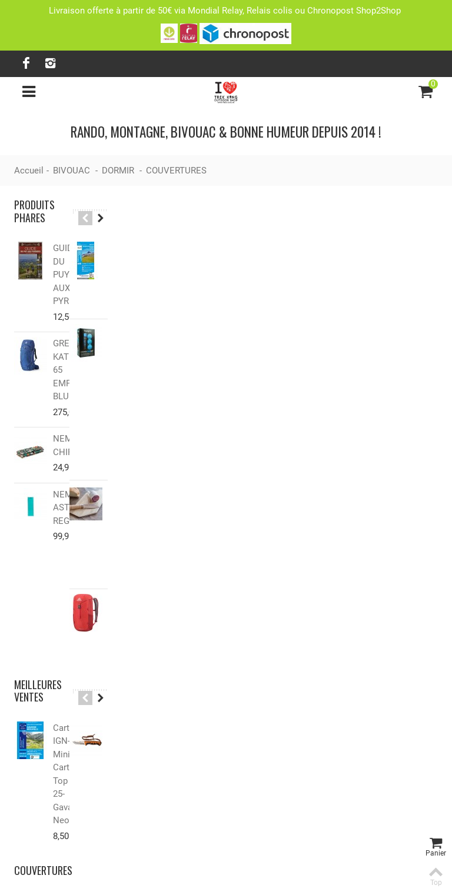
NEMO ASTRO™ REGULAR (72, 467)
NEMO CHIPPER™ (73, 406)
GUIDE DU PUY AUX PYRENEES (75, 261)
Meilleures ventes (38, 571)
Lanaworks (295, 872)
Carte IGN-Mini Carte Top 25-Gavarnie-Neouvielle (74, 635)
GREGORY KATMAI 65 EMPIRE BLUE (75, 337)
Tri (365, 263)
